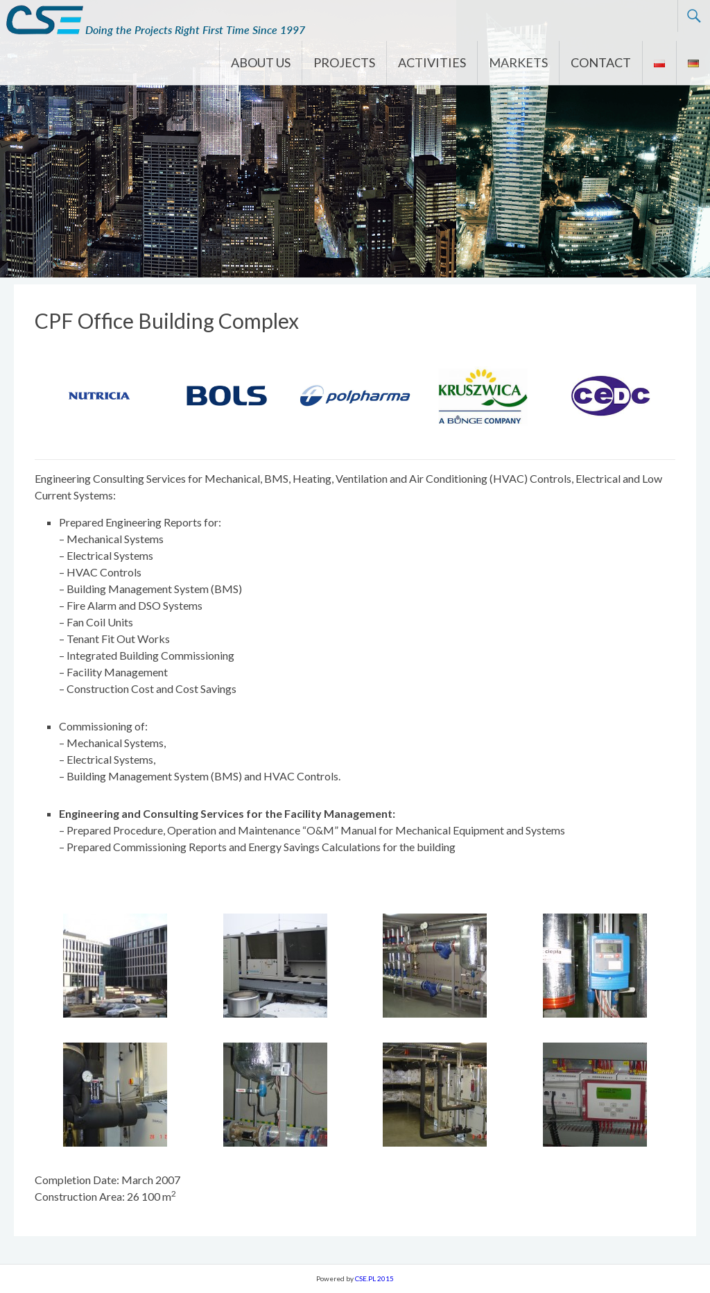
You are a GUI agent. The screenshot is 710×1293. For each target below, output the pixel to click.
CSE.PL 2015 (374, 1278)
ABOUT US (261, 62)
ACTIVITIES (432, 62)
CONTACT (601, 62)
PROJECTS (344, 62)
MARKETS (518, 62)
